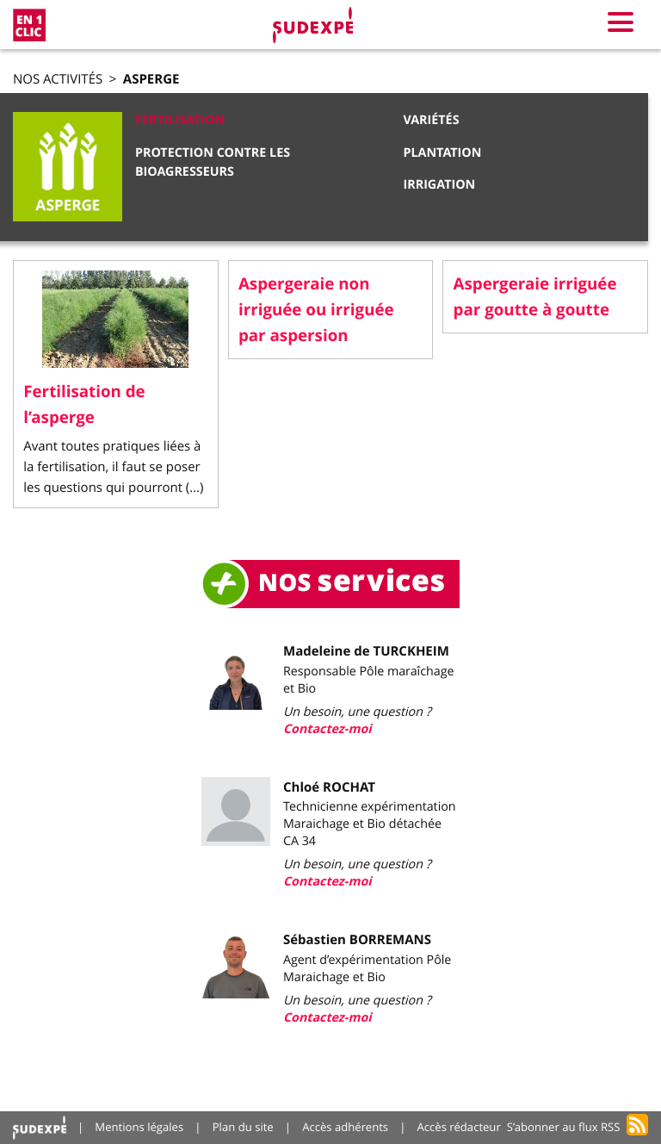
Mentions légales (139, 1127)
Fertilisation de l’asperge (84, 404)
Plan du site (243, 1127)
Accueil (39, 1127)
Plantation (442, 153)
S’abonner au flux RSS (564, 1127)
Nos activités (57, 79)
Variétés (431, 120)
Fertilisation (180, 120)
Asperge (151, 79)
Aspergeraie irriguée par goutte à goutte (535, 296)
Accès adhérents (345, 1127)
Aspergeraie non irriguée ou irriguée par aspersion (316, 309)
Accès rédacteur (459, 1127)
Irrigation (439, 185)
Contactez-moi (327, 729)
